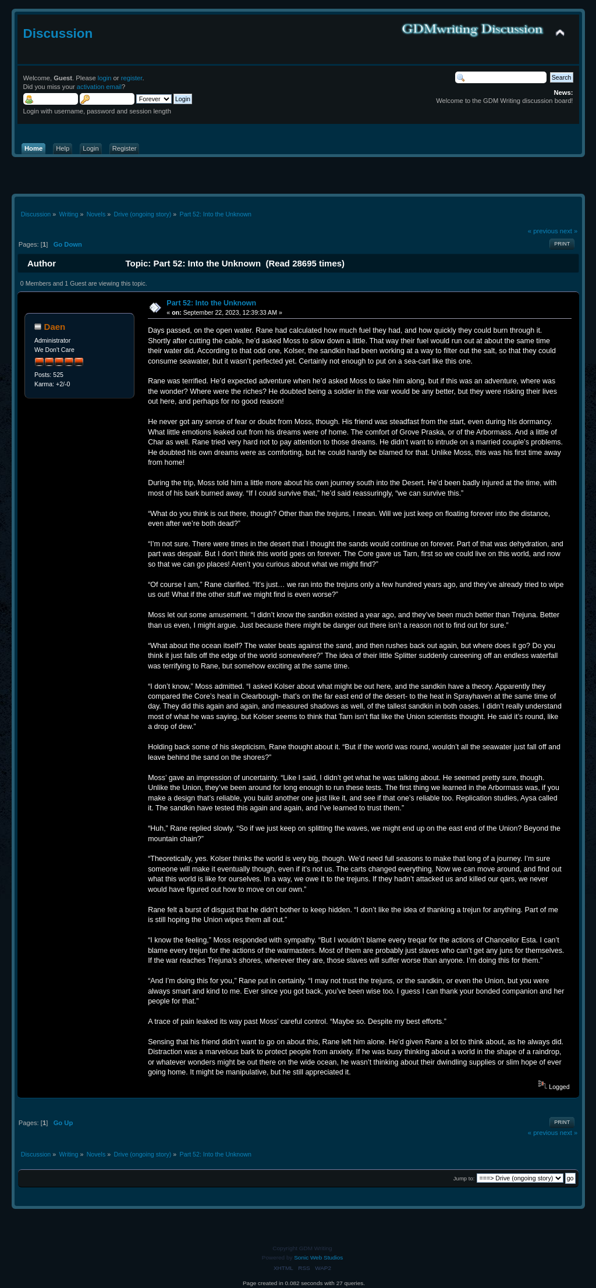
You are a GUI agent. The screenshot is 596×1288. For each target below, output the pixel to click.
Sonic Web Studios (318, 1257)
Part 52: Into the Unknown (211, 303)
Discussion (58, 33)
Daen (55, 327)
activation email (99, 86)
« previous (543, 230)
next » (569, 230)
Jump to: (464, 1178)
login (105, 77)
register (132, 77)
